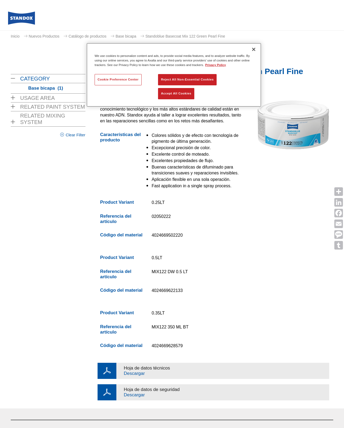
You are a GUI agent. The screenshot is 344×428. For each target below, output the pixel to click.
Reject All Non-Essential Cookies (187, 79)
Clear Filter (75, 135)
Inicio (15, 36)
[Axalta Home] (21, 19)
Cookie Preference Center (118, 79)
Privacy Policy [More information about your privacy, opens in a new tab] (215, 65)
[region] (174, 75)
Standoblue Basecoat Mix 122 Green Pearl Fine (185, 36)
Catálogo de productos (87, 36)
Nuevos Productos (44, 36)
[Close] (254, 49)
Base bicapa (126, 36)
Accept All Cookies (176, 93)
